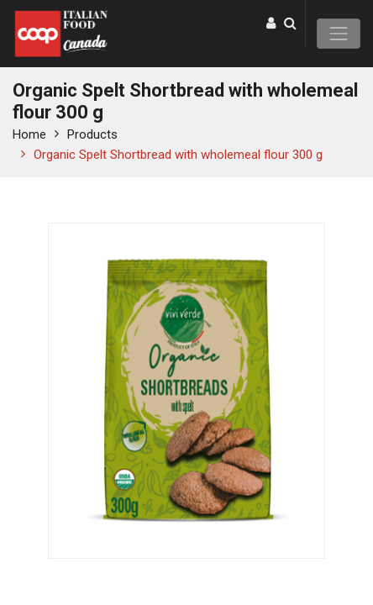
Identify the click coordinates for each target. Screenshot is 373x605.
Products (92, 134)
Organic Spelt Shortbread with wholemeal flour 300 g (178, 154)
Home (29, 134)
